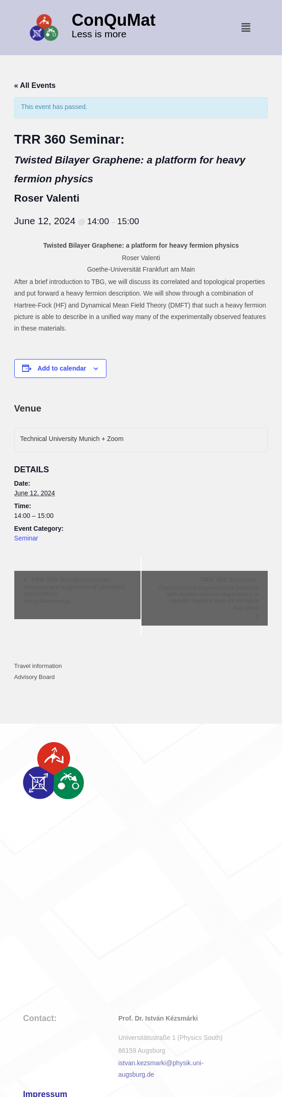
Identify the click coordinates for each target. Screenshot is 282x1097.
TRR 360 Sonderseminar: (78, 589)
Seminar (26, 538)
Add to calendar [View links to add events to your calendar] (61, 368)
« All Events (35, 85)
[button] (246, 27)
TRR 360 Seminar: (204, 593)
